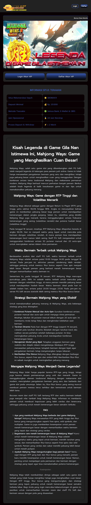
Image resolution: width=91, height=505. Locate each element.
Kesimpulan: (45, 469)
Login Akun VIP (25, 76)
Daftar (84, 6)
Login (75, 6)
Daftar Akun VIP (66, 76)
